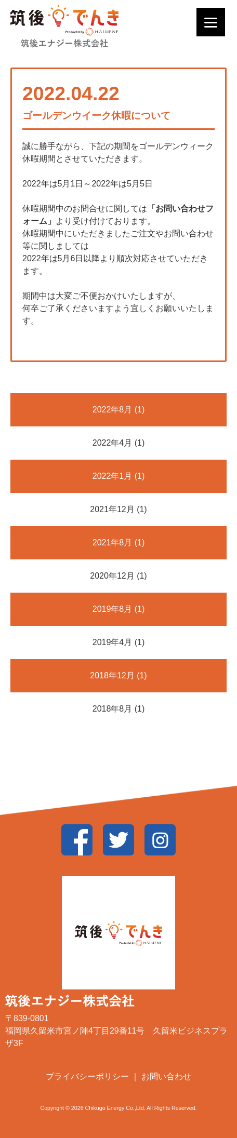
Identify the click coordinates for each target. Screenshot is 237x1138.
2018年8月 (113, 708)
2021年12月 (112, 509)
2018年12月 (112, 675)
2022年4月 (113, 442)
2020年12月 (112, 575)
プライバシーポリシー (88, 1076)
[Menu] (210, 22)
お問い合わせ (166, 1076)
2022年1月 (113, 476)
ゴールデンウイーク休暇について (96, 115)
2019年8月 (113, 609)
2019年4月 (113, 642)
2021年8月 (113, 542)
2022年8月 (113, 409)
